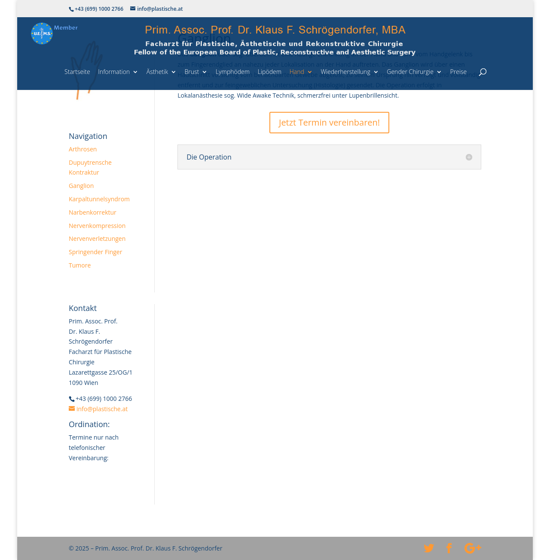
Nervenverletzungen (97, 238)
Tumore (80, 265)
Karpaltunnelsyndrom (99, 199)
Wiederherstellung (345, 71)
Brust (192, 71)
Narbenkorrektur (92, 212)
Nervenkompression (97, 226)
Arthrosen (83, 149)
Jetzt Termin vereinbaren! (329, 122)
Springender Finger (95, 252)
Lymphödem (233, 71)
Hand (297, 71)
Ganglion (81, 186)
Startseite (77, 71)
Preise (458, 71)
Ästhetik (157, 71)
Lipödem (269, 71)
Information (114, 71)
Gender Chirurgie (410, 71)
